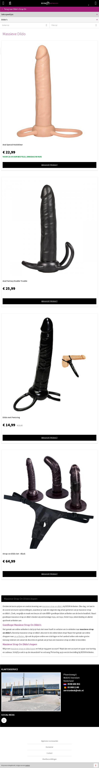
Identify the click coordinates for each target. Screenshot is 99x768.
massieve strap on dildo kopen (23, 648)
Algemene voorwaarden (49, 741)
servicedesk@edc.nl (73, 690)
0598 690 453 (71, 684)
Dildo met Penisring (11, 417)
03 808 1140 (71, 687)
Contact (49, 753)
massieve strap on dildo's (52, 606)
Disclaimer (49, 747)
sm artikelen (19, 636)
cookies (27, 765)
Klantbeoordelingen (50, 759)
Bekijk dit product (49, 165)
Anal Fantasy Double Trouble (15, 281)
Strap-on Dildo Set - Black (14, 553)
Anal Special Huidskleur (13, 144)
